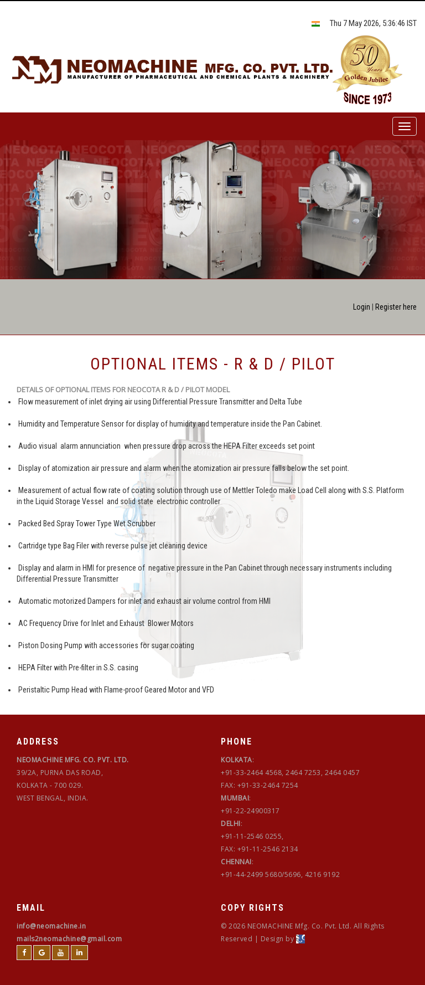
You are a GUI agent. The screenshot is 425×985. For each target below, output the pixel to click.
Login (361, 306)
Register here (396, 306)
